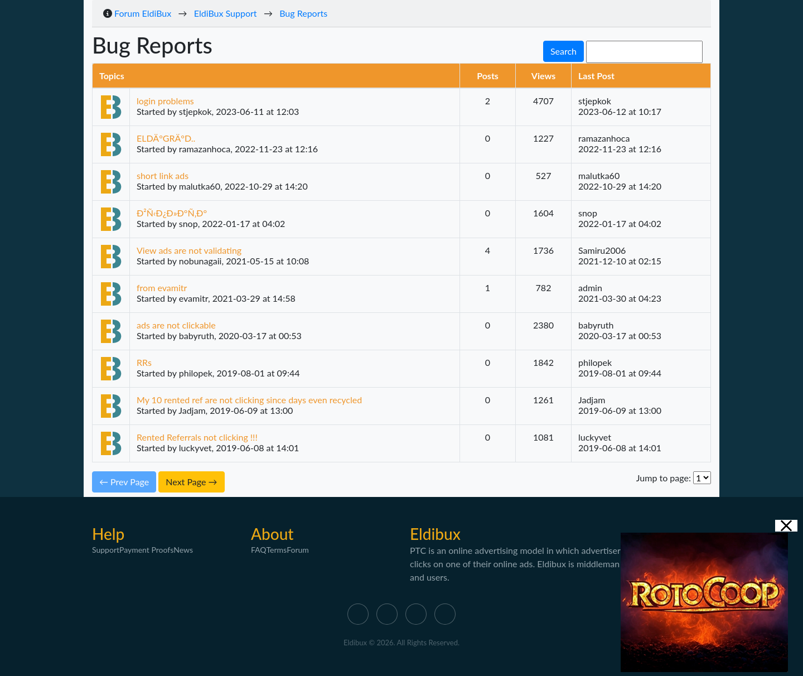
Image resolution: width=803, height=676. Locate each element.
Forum (298, 549)
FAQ (259, 549)
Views (543, 75)
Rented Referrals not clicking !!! (197, 437)
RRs (144, 362)
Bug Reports (303, 13)
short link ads (162, 175)
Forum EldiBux (142, 13)
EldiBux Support (225, 13)
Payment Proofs (146, 549)
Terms (277, 549)
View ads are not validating (189, 250)
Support (105, 549)
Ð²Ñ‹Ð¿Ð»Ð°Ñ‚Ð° (172, 212)
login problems (165, 100)
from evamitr (162, 287)
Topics (111, 75)
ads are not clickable (176, 325)
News (183, 549)
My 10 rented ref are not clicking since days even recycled (249, 399)
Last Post (596, 75)
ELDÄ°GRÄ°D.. (166, 138)
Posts (488, 75)
